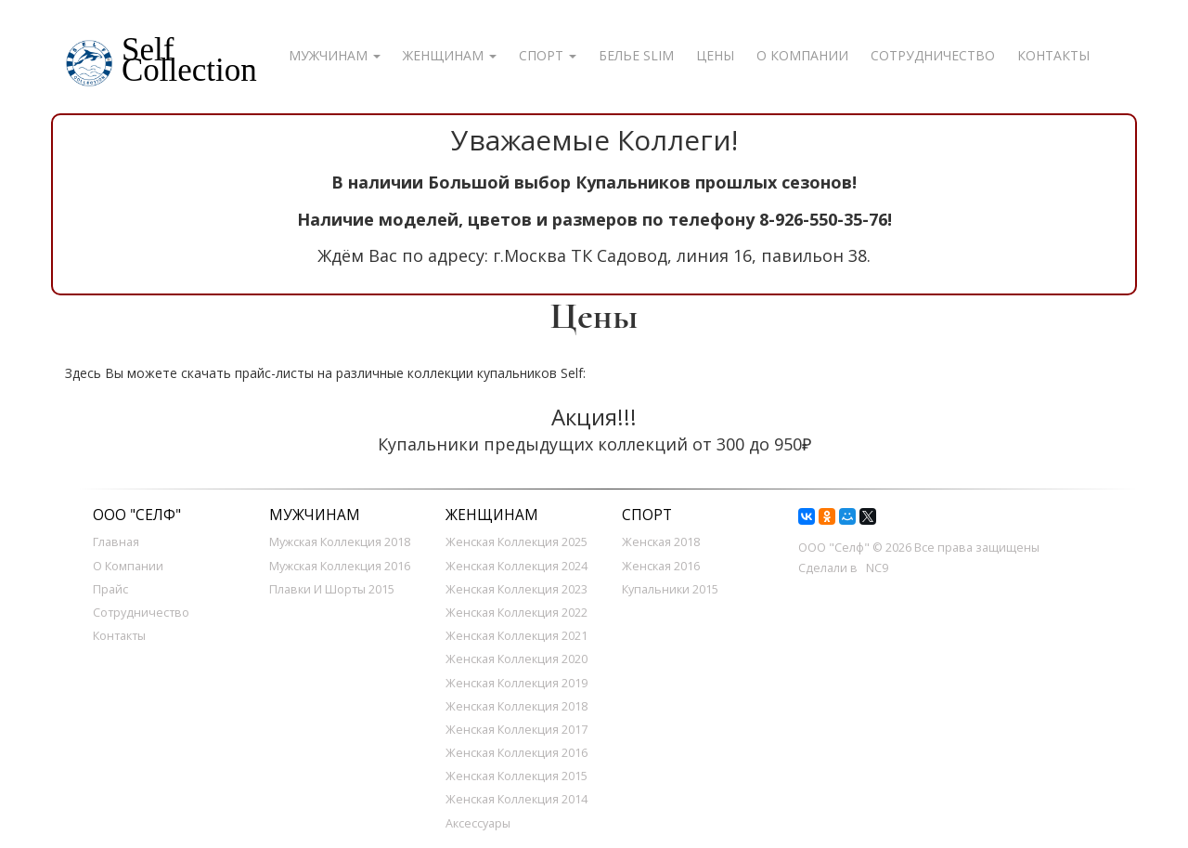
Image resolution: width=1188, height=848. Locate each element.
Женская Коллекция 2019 (517, 683)
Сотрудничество (933, 55)
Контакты (1053, 55)
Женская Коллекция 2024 (517, 566)
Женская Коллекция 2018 (517, 706)
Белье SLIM (636, 55)
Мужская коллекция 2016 (339, 566)
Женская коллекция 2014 (517, 799)
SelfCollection (189, 60)
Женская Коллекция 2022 (517, 612)
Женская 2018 (661, 542)
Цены (715, 55)
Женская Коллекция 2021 (517, 636)
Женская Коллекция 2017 (517, 729)
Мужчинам (335, 55)
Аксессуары (478, 823)
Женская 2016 (661, 566)
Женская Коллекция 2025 (517, 542)
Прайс (110, 589)
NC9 (877, 568)
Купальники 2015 (670, 589)
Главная (116, 542)
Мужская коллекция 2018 (339, 542)
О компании (802, 55)
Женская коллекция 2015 (517, 776)
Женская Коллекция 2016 (517, 753)
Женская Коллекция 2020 (517, 659)
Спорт (547, 55)
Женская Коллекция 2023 (517, 589)
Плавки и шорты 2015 (331, 589)
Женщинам (450, 55)
